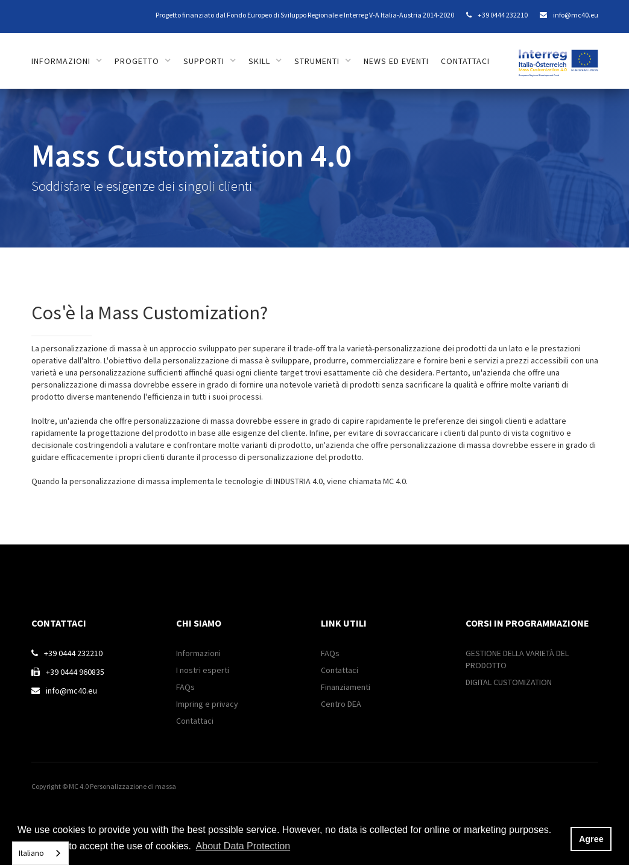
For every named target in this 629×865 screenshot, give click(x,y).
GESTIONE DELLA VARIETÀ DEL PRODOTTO (517, 659)
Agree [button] (591, 839)
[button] (67, 61)
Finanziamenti (345, 686)
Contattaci (194, 720)
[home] (558, 56)
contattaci (465, 61)
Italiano (31, 853)
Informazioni (198, 653)
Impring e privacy (207, 703)
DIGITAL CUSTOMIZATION (509, 682)
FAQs (185, 686)
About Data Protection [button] (243, 846)
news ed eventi (396, 61)
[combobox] (40, 853)
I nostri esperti (202, 670)
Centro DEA (341, 703)
